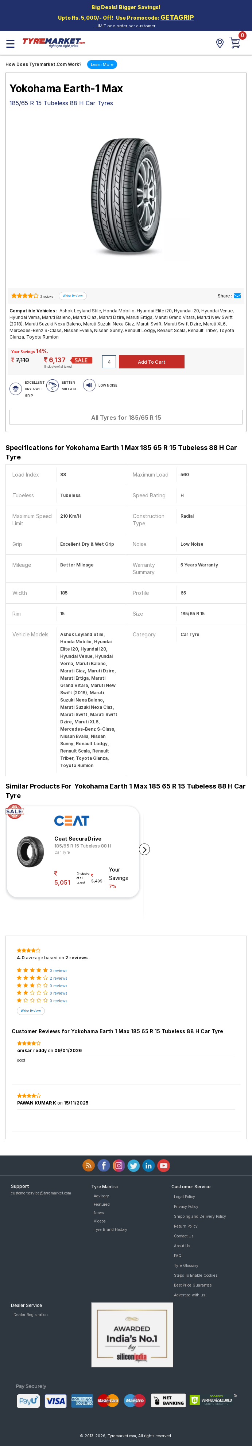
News (99, 1212)
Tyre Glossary (186, 1265)
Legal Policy (184, 1196)
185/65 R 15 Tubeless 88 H (82, 846)
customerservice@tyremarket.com (41, 1193)
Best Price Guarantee (193, 1285)
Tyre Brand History (110, 1229)
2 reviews (46, 297)
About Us (182, 1246)
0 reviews (58, 970)
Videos (99, 1221)
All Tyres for (126, 417)
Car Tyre (62, 852)
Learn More (102, 64)
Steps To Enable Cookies (195, 1275)
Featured (102, 1204)
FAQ (178, 1255)
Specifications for (121, 452)
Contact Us (183, 1236)
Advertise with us (189, 1295)
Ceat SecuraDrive (77, 838)
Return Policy (186, 1226)
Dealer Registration (30, 1314)
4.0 (21, 957)
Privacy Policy (186, 1206)
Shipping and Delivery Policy (200, 1216)
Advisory (101, 1196)
